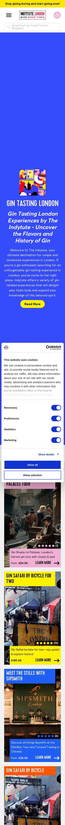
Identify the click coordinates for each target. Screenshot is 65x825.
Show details (46, 454)
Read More (32, 304)
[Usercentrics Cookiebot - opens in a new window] (46, 347)
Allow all (32, 464)
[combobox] (32, 27)
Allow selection (32, 475)
